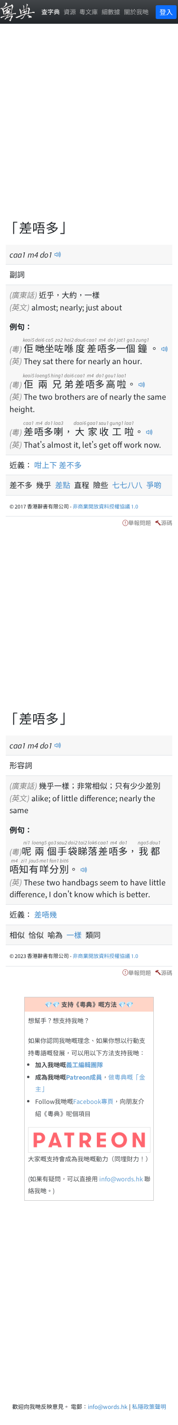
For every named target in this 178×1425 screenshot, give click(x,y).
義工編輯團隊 (84, 1064)
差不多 (70, 464)
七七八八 (129, 484)
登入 (166, 12)
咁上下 (45, 464)
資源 (70, 11)
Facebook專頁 (93, 1101)
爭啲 (153, 484)
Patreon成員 (84, 1076)
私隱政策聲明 (149, 1406)
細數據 (111, 11)
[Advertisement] (89, 127)
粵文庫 (88, 11)
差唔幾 (45, 914)
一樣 (75, 934)
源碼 (166, 522)
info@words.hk (121, 1178)
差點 (64, 484)
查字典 (50, 11)
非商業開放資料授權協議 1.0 (105, 506)
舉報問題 (139, 522)
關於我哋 (136, 11)
